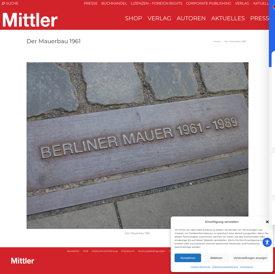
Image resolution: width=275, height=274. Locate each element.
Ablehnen (216, 257)
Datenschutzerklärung (225, 266)
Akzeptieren (187, 257)
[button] (267, 222)
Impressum (246, 266)
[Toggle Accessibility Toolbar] (267, 242)
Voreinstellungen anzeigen (250, 257)
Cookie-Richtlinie (200, 266)
